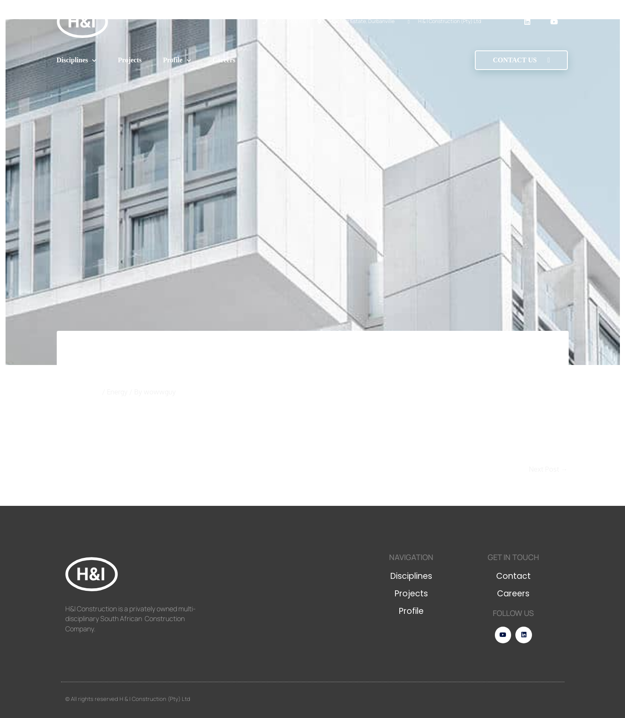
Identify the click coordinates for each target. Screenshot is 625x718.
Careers (223, 60)
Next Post (548, 469)
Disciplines (77, 60)
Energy (117, 392)
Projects (130, 60)
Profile (177, 60)
